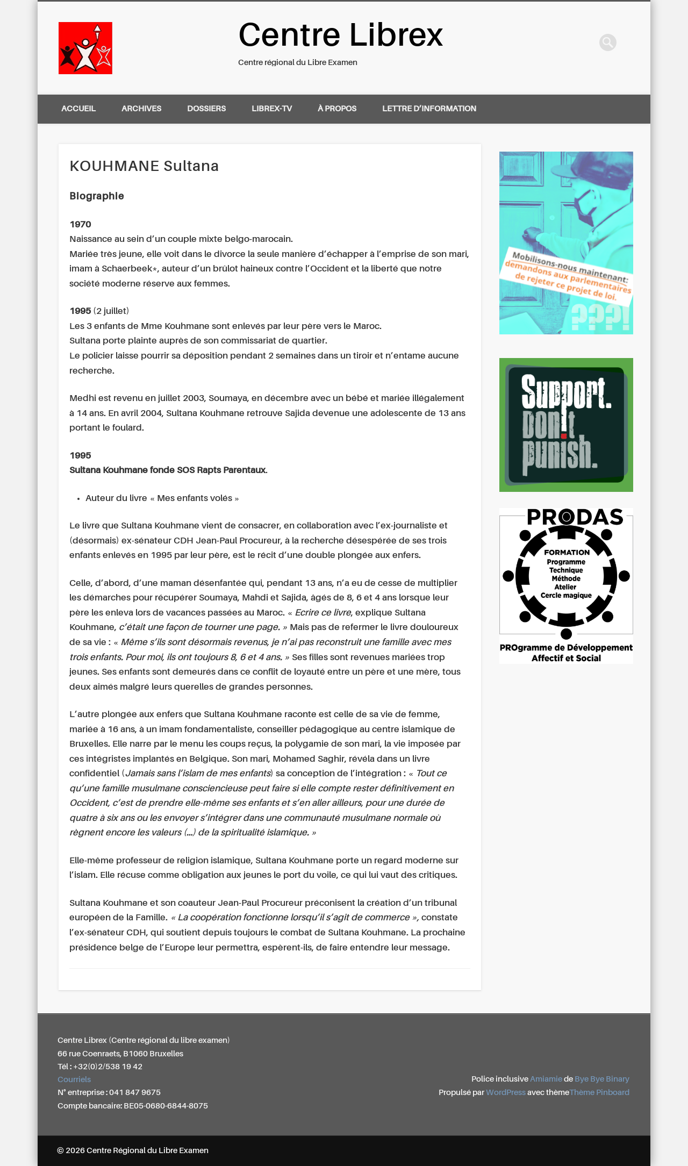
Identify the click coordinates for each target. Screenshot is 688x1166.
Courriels (74, 1080)
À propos (337, 109)
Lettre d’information (429, 109)
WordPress (506, 1093)
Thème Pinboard (599, 1093)
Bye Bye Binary (602, 1079)
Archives (141, 109)
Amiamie (546, 1079)
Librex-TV (272, 109)
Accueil (78, 109)
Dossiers (206, 109)
